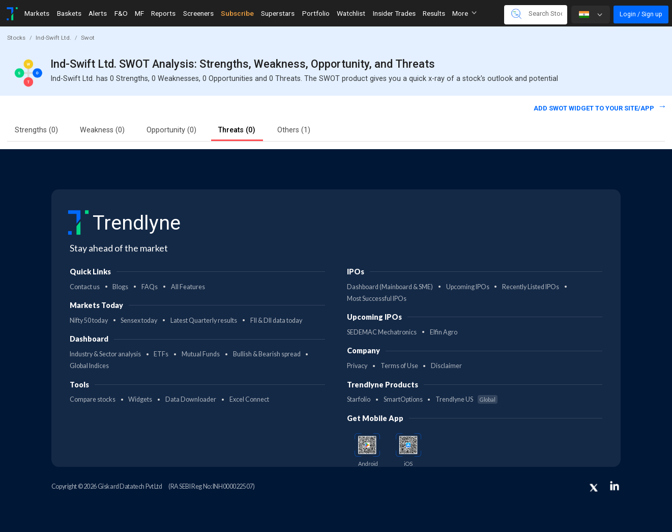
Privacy (357, 366)
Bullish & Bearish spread (267, 354)
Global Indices (89, 366)
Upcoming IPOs (467, 287)
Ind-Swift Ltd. (53, 37)
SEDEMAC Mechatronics (382, 332)
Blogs (120, 287)
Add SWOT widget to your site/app (595, 108)
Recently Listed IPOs (530, 287)
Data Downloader (190, 399)
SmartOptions (403, 399)
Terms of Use (399, 366)
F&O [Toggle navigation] (121, 13)
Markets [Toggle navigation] (36, 13)
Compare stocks (92, 399)
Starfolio (358, 399)
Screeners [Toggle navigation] (198, 13)
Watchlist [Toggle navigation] (351, 13)
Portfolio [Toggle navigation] (316, 13)
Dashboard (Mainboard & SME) (390, 287)
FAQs (149, 287)
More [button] (464, 13)
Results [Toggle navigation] (434, 13)
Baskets (69, 13)
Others (293, 130)
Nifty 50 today (89, 320)
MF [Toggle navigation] (139, 13)
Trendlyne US (466, 399)
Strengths (36, 130)
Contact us (85, 287)
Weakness (102, 130)
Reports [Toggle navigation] (163, 13)
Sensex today (139, 320)
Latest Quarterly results (203, 320)
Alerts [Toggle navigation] (98, 13)
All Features (188, 287)
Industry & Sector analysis (105, 354)
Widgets (140, 399)
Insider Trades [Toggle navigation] (394, 13)
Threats (236, 130)
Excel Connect (249, 399)
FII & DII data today (276, 320)
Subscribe (237, 13)
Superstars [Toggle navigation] (278, 13)
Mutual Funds (201, 354)
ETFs (161, 354)
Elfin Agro (443, 332)
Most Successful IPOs (376, 298)
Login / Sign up (641, 14)
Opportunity (171, 130)
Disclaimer (446, 366)
